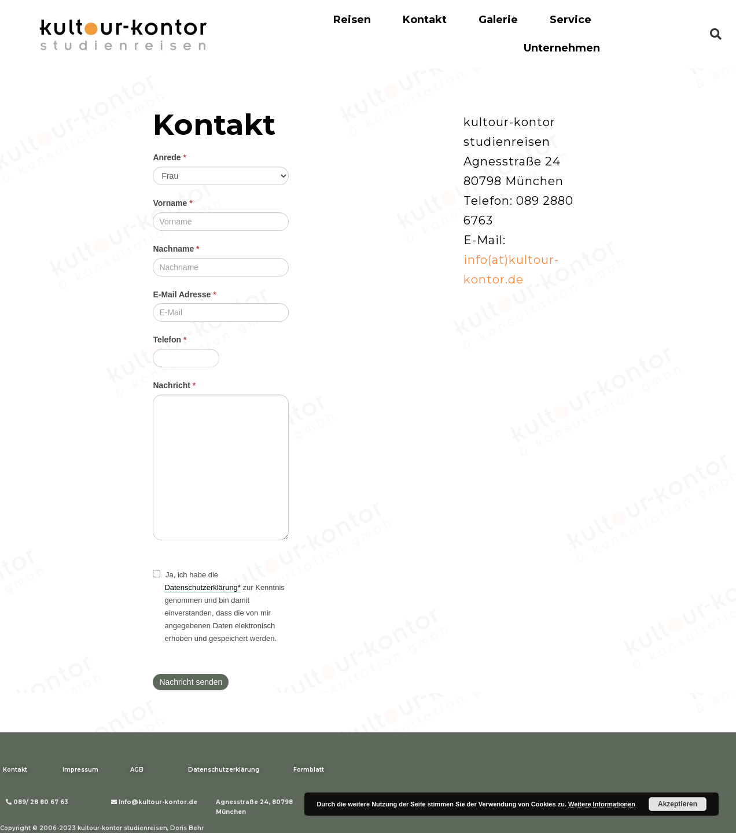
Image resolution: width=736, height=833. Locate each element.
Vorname (172, 203)
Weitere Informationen (601, 804)
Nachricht (174, 385)
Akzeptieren (677, 804)
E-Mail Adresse (184, 294)
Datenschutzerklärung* (202, 587)
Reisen (352, 19)
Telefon (169, 339)
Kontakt (425, 19)
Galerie (498, 19)
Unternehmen (562, 48)
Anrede (169, 157)
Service (570, 19)
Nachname (176, 248)
